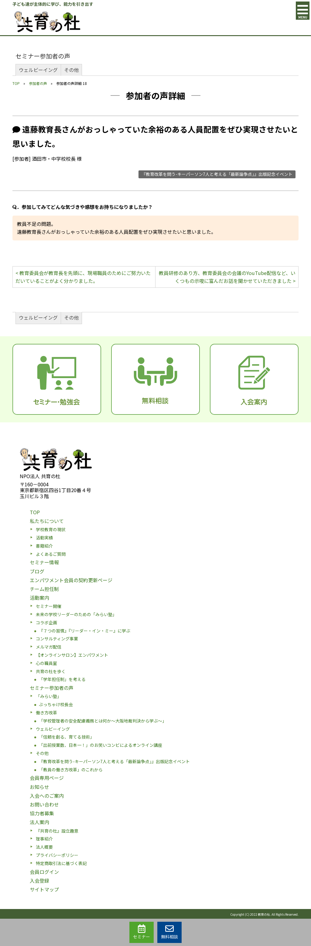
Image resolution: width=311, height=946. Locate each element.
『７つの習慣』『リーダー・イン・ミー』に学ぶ (84, 631)
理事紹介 (44, 839)
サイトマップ (44, 889)
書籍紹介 (44, 546)
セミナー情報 (44, 562)
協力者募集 (42, 813)
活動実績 (44, 538)
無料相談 (169, 932)
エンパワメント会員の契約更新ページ (71, 580)
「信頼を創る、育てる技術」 (66, 737)
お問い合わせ (44, 804)
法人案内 (39, 822)
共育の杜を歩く (51, 671)
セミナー (141, 932)
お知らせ (39, 786)
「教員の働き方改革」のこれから (71, 770)
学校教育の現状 (51, 529)
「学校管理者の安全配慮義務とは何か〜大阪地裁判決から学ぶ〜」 (102, 721)
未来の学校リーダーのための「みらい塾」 (76, 614)
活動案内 (39, 597)
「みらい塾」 (48, 696)
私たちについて (47, 521)
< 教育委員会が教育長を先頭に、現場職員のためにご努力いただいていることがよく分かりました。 (83, 276)
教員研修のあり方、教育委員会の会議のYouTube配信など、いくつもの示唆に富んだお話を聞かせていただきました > (227, 276)
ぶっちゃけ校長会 (56, 704)
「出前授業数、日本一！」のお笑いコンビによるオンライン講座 (100, 745)
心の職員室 (46, 663)
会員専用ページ (47, 777)
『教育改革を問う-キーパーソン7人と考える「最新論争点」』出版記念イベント (217, 174)
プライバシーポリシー (57, 855)
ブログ (37, 571)
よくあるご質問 (51, 554)
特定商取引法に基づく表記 (61, 863)
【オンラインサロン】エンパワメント (72, 655)
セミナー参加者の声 (42, 56)
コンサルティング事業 (57, 639)
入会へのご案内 (47, 795)
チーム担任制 (44, 588)
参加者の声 (38, 83)
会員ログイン (44, 871)
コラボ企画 (46, 622)
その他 (71, 69)
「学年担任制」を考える (62, 679)
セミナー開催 (48, 606)
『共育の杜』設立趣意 (57, 831)
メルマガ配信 (48, 647)
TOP (16, 83)
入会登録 (39, 880)
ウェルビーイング (38, 69)
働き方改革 (46, 713)
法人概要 (44, 847)
